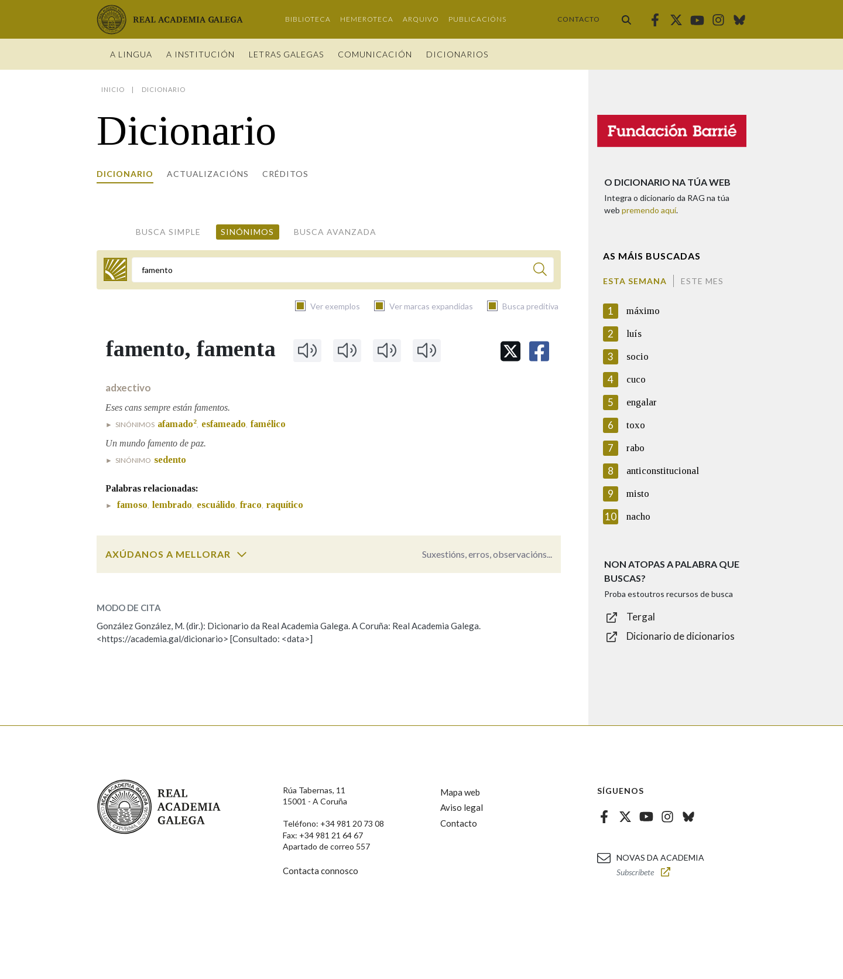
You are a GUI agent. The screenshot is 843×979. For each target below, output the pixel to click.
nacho (638, 516)
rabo (635, 447)
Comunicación (375, 54)
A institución (200, 54)
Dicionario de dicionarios (680, 636)
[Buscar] (540, 270)
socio (637, 356)
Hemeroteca (366, 19)
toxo (635, 425)
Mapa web (460, 792)
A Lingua (131, 54)
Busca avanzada (335, 232)
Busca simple (168, 232)
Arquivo (421, 19)
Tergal (640, 616)
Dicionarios (457, 54)
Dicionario (125, 174)
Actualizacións (208, 174)
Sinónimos (247, 232)
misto (637, 493)
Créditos (285, 174)
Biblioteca (308, 19)
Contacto (578, 19)
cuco (636, 379)
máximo (643, 310)
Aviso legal (461, 807)
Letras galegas (286, 54)
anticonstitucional (662, 470)
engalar (641, 402)
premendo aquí (649, 210)
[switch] (242, 554)
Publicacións (477, 19)
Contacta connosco (320, 870)
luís (634, 333)
